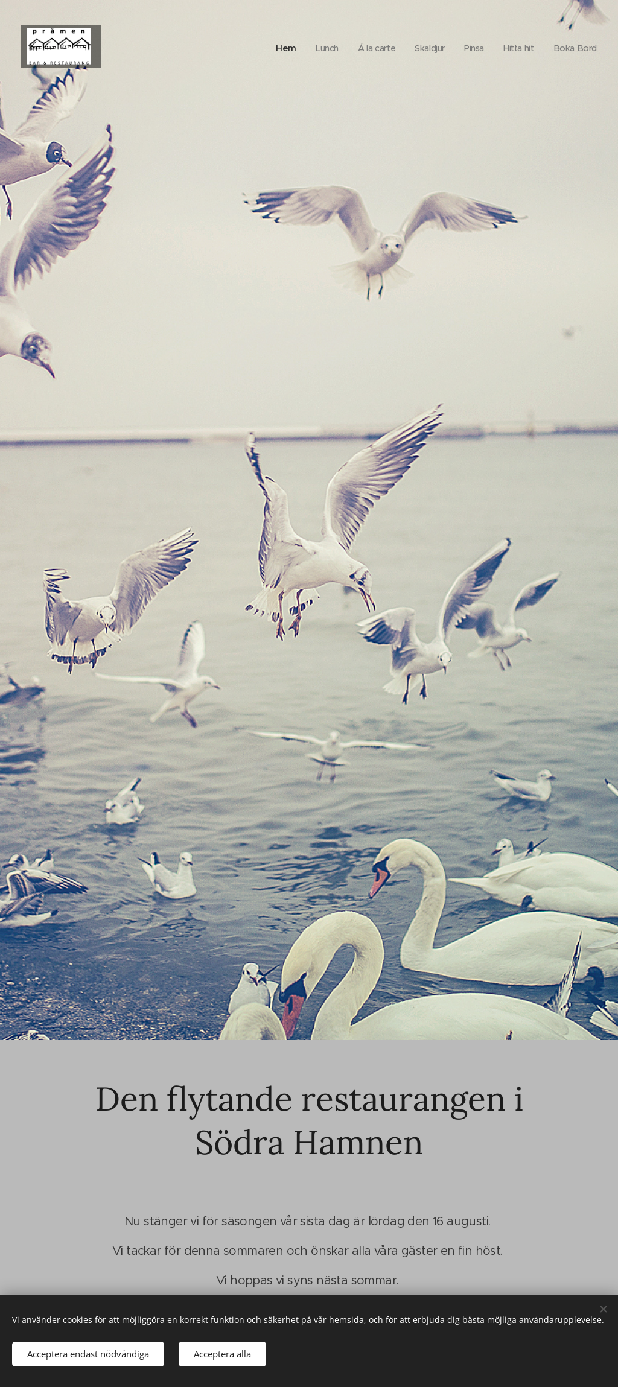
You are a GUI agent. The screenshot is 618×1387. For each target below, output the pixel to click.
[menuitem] (278, 48)
